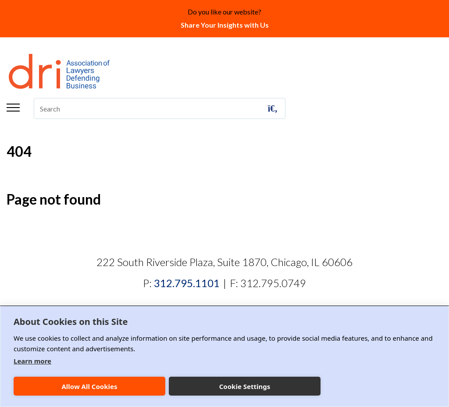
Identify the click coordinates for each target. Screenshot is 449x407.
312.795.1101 (187, 283)
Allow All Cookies (89, 386)
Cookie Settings (245, 386)
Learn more (32, 361)
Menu (13, 108)
